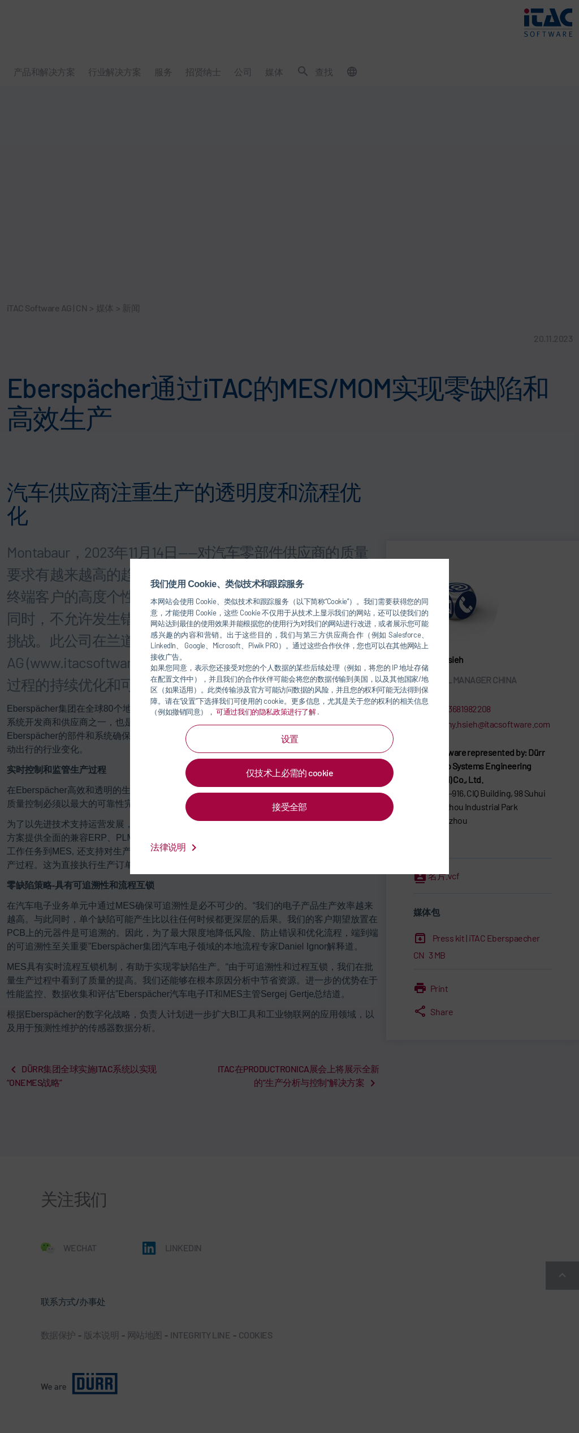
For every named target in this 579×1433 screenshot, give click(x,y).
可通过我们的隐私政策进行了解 (266, 711)
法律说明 (175, 846)
